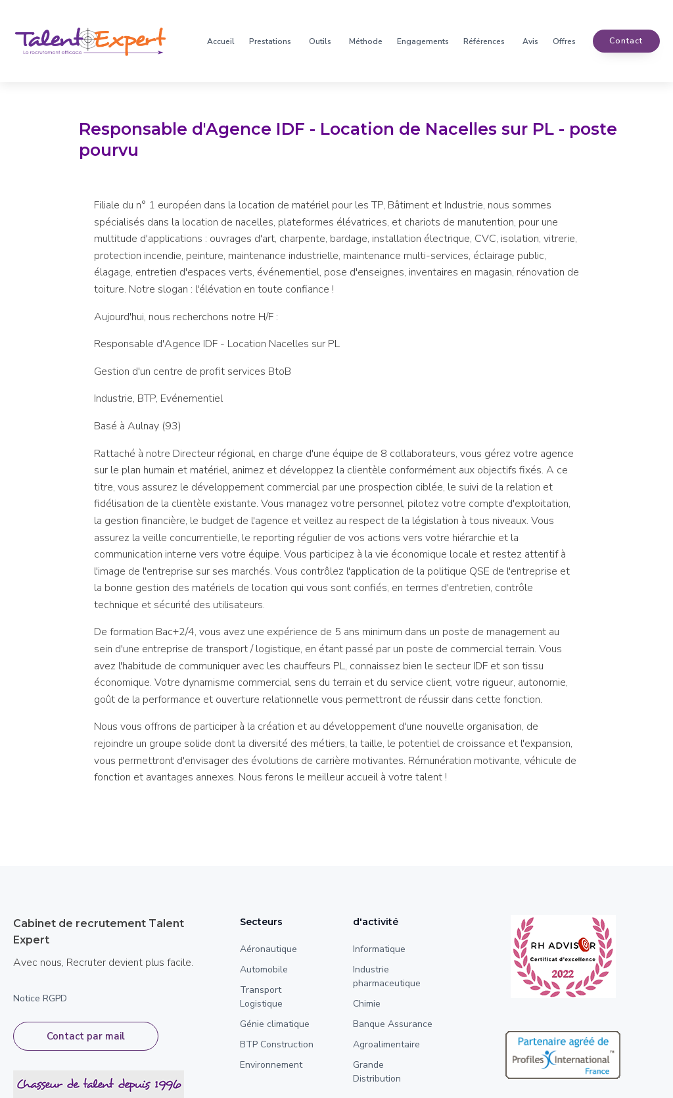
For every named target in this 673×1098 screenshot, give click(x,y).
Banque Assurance (392, 1024)
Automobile (264, 969)
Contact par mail (86, 1039)
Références (484, 41)
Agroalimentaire (386, 1044)
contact (626, 41)
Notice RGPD (40, 998)
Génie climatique (275, 1024)
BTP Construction (276, 1044)
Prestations (270, 41)
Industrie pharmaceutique (387, 976)
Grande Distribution (377, 1072)
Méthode (366, 41)
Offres (564, 41)
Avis (530, 41)
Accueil (221, 41)
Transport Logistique (261, 997)
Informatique (379, 949)
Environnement (271, 1065)
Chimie (367, 1003)
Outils (320, 41)
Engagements (423, 41)
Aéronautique (268, 949)
